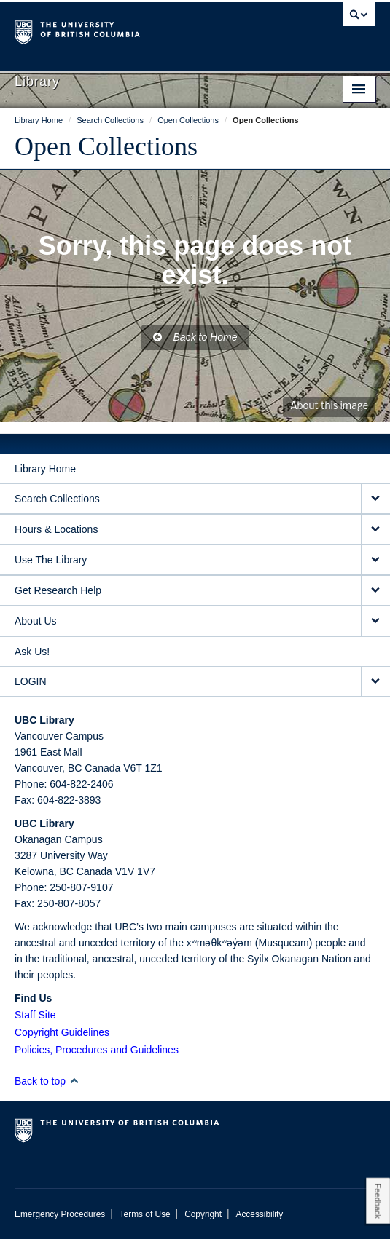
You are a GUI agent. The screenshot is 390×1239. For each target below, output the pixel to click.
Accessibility (259, 1214)
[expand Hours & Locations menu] (375, 530)
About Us (36, 621)
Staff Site (35, 1015)
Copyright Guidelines (62, 1032)
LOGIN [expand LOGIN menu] (31, 681)
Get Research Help (58, 590)
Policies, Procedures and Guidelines (97, 1050)
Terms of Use (145, 1214)
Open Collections (106, 146)
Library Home (45, 469)
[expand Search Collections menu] (375, 499)
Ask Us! (32, 651)
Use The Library (51, 560)
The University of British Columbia (141, 30)
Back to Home (195, 337)
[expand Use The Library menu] (375, 560)
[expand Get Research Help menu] (375, 591)
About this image (329, 406)
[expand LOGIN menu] (375, 682)
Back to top (47, 1081)
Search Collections (57, 498)
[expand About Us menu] (375, 621)
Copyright (203, 1214)
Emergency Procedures (60, 1214)
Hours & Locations (56, 529)
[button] (74, 1080)
